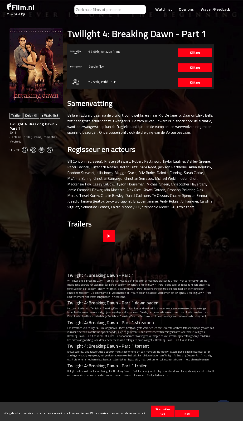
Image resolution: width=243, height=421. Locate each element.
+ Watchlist (50, 115)
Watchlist (163, 9)
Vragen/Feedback (215, 9)
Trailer (16, 115)
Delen (31, 115)
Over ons (186, 9)
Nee (187, 414)
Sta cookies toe (162, 411)
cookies (28, 413)
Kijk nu (192, 52)
